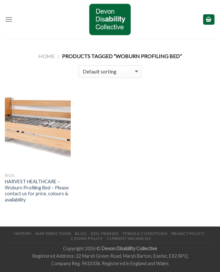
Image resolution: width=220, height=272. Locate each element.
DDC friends (104, 233)
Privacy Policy (187, 233)
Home (46, 56)
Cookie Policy (87, 238)
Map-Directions (53, 233)
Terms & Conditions (144, 233)
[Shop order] (110, 71)
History (22, 233)
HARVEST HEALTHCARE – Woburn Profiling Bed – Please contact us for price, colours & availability (37, 190)
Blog (81, 233)
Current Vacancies (129, 238)
